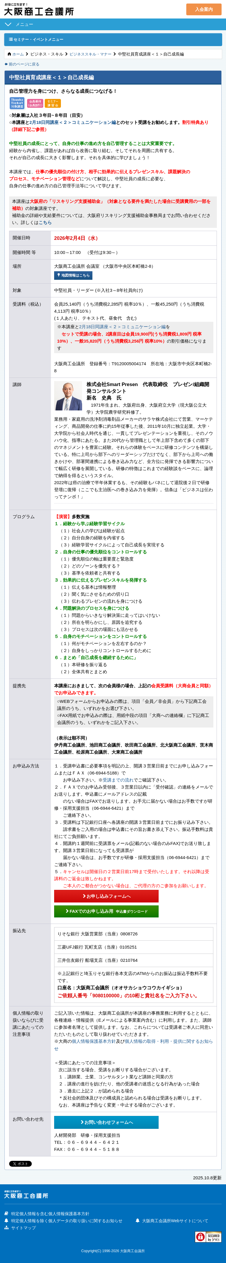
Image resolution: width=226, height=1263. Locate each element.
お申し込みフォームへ (100, 895)
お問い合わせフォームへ (100, 1120)
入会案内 (204, 9)
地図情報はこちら (74, 276)
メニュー (24, 24)
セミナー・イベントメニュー (38, 39)
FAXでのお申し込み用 (100, 910)
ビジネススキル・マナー (93, 54)
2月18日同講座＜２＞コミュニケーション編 (72, 122)
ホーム (18, 54)
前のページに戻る (23, 65)
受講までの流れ (118, 780)
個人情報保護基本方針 (94, 1040)
